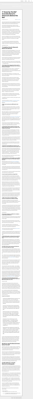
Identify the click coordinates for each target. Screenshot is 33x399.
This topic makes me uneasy (14, 391)
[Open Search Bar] (31, 1)
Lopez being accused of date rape (14, 116)
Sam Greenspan (19, 19)
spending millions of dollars (11, 276)
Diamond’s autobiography (15, 161)
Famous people (4, 391)
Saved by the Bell (8, 391)
